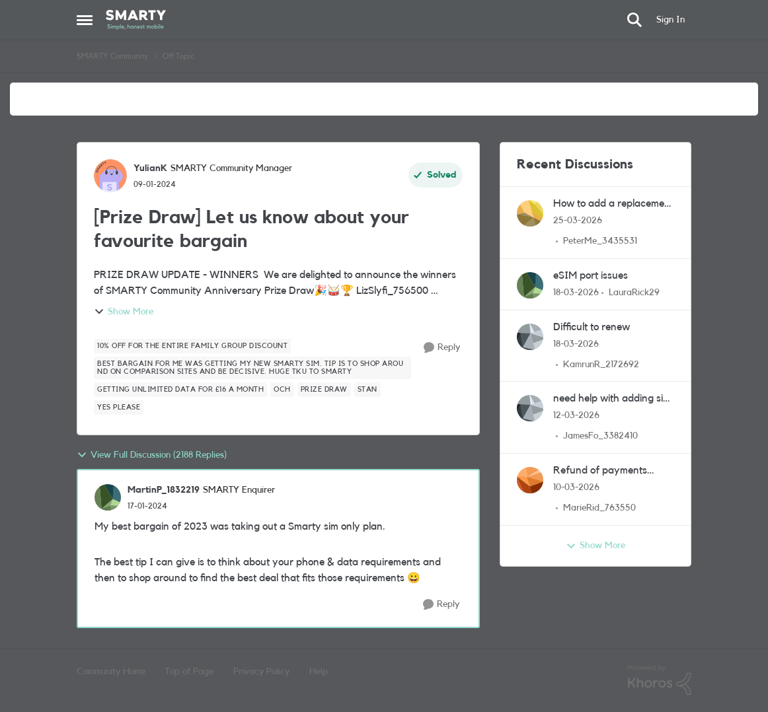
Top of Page (189, 671)
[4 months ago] (577, 221)
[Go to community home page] (136, 20)
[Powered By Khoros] (659, 680)
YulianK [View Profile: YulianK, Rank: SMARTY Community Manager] (150, 168)
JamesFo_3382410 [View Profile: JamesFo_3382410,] (600, 436)
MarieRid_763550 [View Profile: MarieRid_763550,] (599, 508)
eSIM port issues (590, 275)
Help (318, 671)
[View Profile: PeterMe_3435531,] (530, 213)
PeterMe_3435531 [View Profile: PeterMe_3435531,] (600, 241)
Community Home (111, 671)
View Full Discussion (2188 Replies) (152, 455)
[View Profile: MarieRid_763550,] (530, 480)
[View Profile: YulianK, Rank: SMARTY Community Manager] (110, 175)
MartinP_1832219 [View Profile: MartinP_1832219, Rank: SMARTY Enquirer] (164, 490)
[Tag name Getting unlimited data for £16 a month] (180, 389)
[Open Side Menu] (84, 20)
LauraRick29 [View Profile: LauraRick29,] (634, 292)
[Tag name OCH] (282, 389)
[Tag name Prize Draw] (324, 389)
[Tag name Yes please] (118, 407)
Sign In (670, 19)
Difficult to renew (591, 327)
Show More (123, 311)
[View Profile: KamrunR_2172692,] (530, 337)
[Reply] (442, 348)
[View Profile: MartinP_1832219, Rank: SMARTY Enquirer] (108, 497)
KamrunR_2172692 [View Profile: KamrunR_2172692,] (601, 364)
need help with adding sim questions (612, 399)
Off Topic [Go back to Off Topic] (178, 56)
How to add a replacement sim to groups (613, 204)
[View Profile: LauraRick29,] (530, 285)
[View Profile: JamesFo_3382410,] (530, 408)
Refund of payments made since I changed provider (603, 471)
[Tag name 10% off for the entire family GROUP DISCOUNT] (192, 346)
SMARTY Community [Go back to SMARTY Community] (112, 56)
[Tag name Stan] (367, 389)
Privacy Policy (261, 671)
